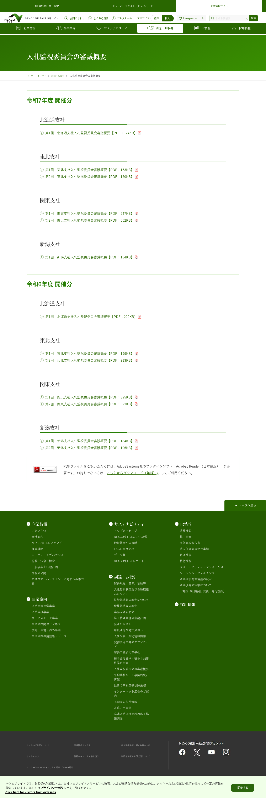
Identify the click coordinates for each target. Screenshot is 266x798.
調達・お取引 (63, 75)
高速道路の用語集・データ (49, 636)
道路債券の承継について (196, 585)
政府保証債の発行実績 (194, 548)
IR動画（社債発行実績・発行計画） (203, 591)
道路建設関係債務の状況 (196, 579)
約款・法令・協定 (43, 561)
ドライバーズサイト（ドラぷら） (133, 5)
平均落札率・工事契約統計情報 (131, 677)
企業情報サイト (219, 5)
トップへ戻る (247, 505)
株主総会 (185, 536)
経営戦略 (37, 548)
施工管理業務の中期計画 (130, 618)
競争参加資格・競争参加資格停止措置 (131, 660)
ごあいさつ (39, 530)
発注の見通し (122, 624)
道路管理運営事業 (43, 605)
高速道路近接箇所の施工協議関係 (131, 716)
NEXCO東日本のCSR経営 (130, 536)
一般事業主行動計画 (45, 567)
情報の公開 (39, 573)
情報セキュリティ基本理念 (91, 756)
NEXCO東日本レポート (129, 561)
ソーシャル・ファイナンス (197, 573)
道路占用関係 (122, 707)
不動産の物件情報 (125, 701)
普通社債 (185, 555)
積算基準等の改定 (125, 605)
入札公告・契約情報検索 (130, 636)
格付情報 (185, 561)
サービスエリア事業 (45, 618)
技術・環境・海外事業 (46, 630)
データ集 (120, 555)
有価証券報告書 (190, 542)
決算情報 (185, 530)
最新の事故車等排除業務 (130, 685)
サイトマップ (35, 756)
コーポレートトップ (38, 75)
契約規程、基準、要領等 (130, 583)
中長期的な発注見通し (128, 630)
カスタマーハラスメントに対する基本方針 (58, 581)
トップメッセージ (125, 530)
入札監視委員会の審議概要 (131, 669)
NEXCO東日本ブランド (47, 542)
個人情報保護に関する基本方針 (141, 745)
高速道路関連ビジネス (46, 624)
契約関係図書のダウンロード (131, 644)
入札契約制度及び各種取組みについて (131, 591)
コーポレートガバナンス (48, 555)
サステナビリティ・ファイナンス (201, 567)
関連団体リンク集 (85, 745)
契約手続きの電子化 (127, 652)
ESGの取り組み (124, 548)
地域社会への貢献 (125, 542)
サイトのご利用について (43, 745)
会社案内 (37, 536)
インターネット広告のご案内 (131, 693)
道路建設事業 (40, 612)
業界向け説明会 (124, 612)
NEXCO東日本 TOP (47, 5)
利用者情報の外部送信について (141, 756)
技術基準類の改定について (131, 599)
